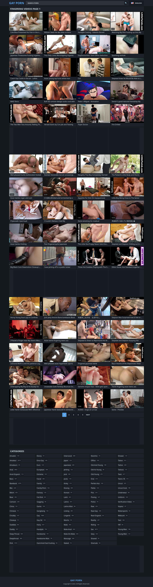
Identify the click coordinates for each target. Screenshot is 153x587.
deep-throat (16, 533)
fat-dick (41, 497)
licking (68, 511)
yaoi (121, 520)
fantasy (42, 492)
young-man (124, 529)
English (138, 3)
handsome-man (44, 538)
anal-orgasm (17, 474)
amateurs (15, 465)
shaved (95, 538)
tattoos (123, 469)
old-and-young (99, 465)
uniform (123, 497)
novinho (96, 455)
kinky (68, 483)
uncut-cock (124, 488)
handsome (43, 533)
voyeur (122, 506)
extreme (42, 474)
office (95, 460)
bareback (16, 483)
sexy (94, 533)
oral (94, 478)
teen (122, 474)
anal (14, 469)
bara (13, 478)
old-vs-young (98, 469)
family (41, 483)
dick (14, 543)
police (95, 501)
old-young (97, 474)
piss (94, 492)
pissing (95, 497)
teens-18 (123, 478)
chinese (14, 511)
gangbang (43, 511)
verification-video (126, 501)
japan (68, 460)
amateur (15, 460)
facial (41, 478)
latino (68, 501)
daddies (14, 524)
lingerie (69, 515)
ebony (41, 455)
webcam (123, 515)
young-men (124, 533)
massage (69, 538)
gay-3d (41, 520)
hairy (41, 524)
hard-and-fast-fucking (47, 543)
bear (13, 497)
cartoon (15, 501)
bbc (13, 488)
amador (15, 455)
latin (68, 497)
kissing (68, 488)
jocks (68, 478)
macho (68, 520)
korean (68, 492)
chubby (15, 515)
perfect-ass (97, 483)
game (41, 506)
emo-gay (42, 460)
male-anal (70, 529)
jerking (68, 469)
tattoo (122, 465)
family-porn (43, 488)
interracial (70, 455)
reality (95, 520)
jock (67, 474)
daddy (14, 529)
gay (40, 515)
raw (94, 506)
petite (95, 488)
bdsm (14, 492)
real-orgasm (97, 515)
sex (94, 529)
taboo (122, 460)
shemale (96, 543)
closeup (14, 520)
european (42, 469)
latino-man (70, 506)
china (14, 506)
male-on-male (71, 533)
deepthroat (16, 538)
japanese (69, 465)
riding (95, 524)
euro (40, 465)
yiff (121, 524)
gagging (42, 501)
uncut (122, 483)
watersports (124, 511)
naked (68, 543)
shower (123, 455)
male (68, 524)
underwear (124, 492)
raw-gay (96, 511)
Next (88, 415)
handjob (42, 529)
